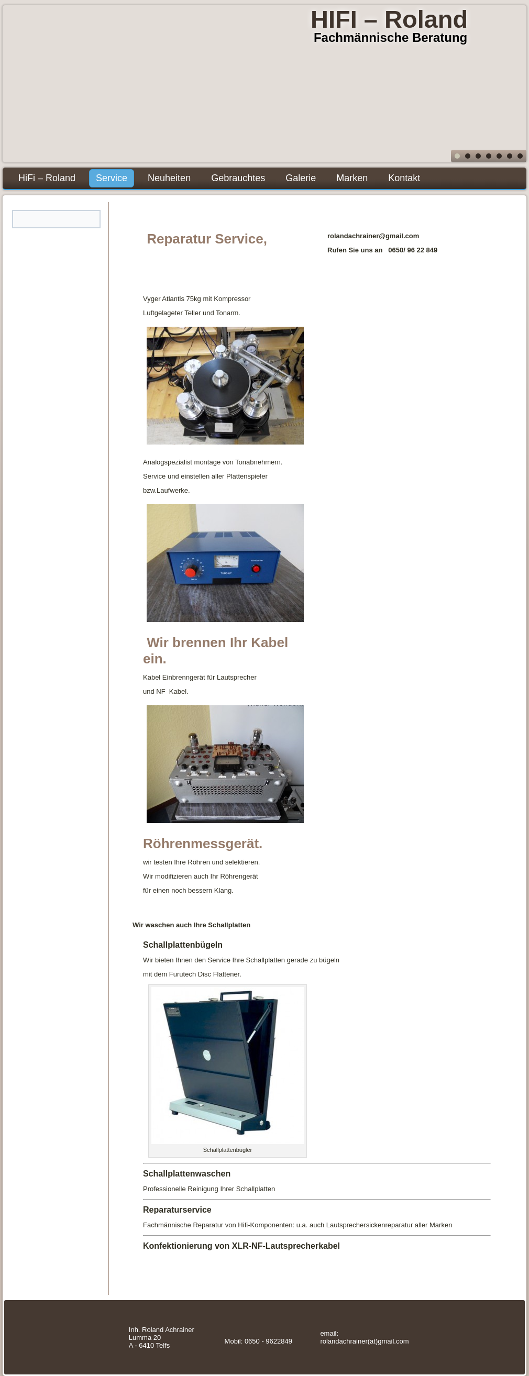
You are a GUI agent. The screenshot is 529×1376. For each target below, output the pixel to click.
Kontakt (404, 178)
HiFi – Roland (46, 178)
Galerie (300, 178)
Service (111, 178)
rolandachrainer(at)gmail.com (364, 1341)
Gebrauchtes (238, 178)
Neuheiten (169, 178)
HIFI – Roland (389, 19)
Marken (352, 178)
